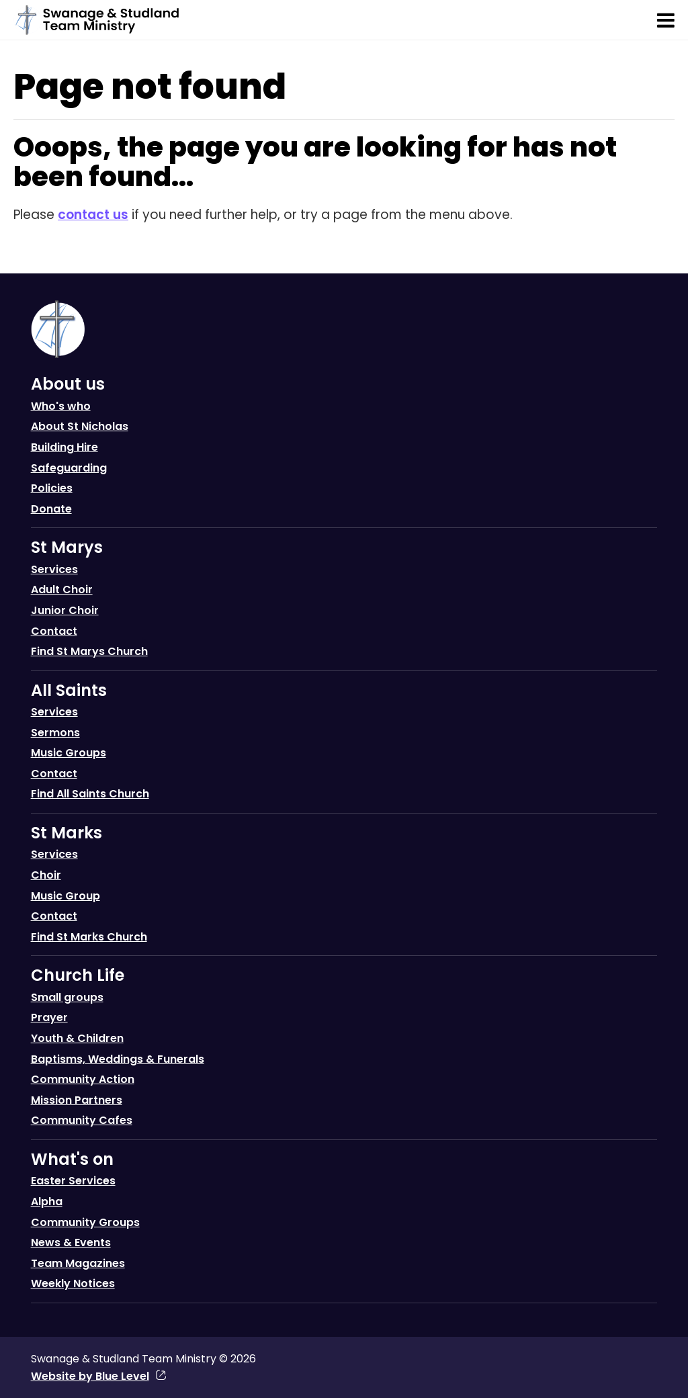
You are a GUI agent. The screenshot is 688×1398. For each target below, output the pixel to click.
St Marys (67, 547)
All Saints (69, 690)
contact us (93, 215)
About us (68, 384)
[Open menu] (666, 20)
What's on (72, 1159)
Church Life (77, 975)
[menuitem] (344, 450)
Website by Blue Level (90, 1376)
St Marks (66, 833)
